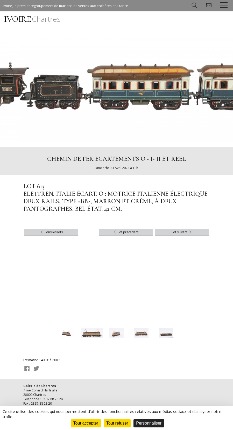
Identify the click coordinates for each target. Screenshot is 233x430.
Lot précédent (125, 232)
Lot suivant (182, 232)
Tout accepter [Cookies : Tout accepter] (85, 423)
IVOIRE (32, 19)
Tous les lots (51, 232)
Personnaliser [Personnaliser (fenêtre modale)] (148, 423)
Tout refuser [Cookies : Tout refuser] (117, 423)
